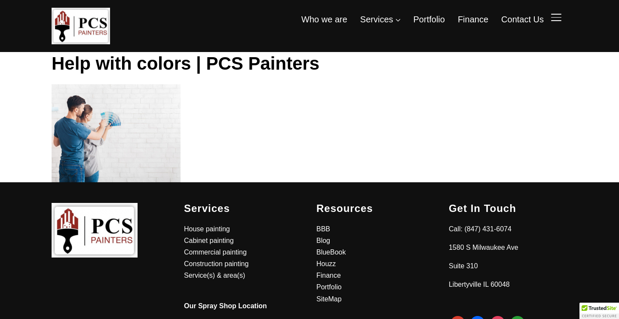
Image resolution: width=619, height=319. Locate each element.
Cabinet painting (209, 240)
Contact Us (522, 19)
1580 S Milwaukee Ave (483, 247)
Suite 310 (463, 266)
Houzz (326, 263)
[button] (599, 311)
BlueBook (331, 252)
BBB (323, 229)
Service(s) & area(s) (214, 275)
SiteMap (329, 299)
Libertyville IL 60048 (479, 284)
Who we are (324, 19)
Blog (323, 240)
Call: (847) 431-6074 (480, 229)
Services (376, 19)
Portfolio (429, 19)
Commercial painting (215, 252)
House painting (207, 229)
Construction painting (216, 263)
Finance (473, 19)
